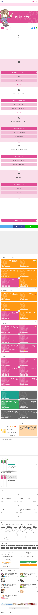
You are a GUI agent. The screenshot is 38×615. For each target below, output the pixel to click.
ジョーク (24, 545)
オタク (17, 524)
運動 (6, 528)
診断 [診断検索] (3, 545)
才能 (26, 524)
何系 (22, 524)
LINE (31, 226)
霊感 (35, 530)
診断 (5, 554)
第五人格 (7, 539)
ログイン (33, 1)
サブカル (19, 547)
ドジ (16, 530)
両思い (11, 528)
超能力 (20, 530)
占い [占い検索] (3, 547)
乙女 (20, 526)
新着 (7, 545)
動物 (35, 528)
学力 (3, 524)
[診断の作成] (28, 562)
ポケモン (34, 526)
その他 (33, 545)
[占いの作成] (28, 565)
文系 (12, 530)
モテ (8, 530)
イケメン (3, 526)
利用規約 (2, 612)
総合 (2, 554)
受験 (28, 528)
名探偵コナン (9, 526)
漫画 (31, 524)
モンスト (25, 530)
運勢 (29, 547)
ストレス (29, 526)
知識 (15, 528)
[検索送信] (28, 608)
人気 (11, 545)
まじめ (19, 545)
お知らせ (9, 612)
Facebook (19, 226)
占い (29, 545)
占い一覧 (36, 321)
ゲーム (15, 526)
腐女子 (24, 528)
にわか (31, 530)
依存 (19, 528)
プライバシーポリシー (5, 612)
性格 (2, 528)
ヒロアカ (3, 530)
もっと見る (10, 439)
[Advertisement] (19, 49)
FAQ (10, 612)
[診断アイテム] (10, 263)
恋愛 (24, 526)
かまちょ (12, 524)
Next (37, 465)
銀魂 (7, 524)
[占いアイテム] (10, 296)
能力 (35, 524)
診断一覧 (36, 288)
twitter (6, 226)
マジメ (3, 539)
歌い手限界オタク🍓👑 (12, 426)
